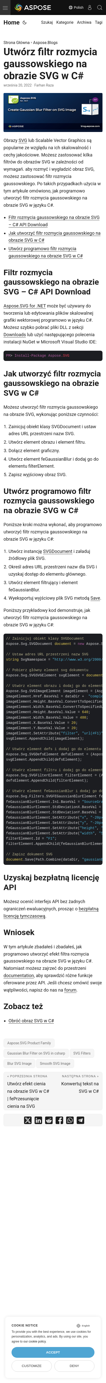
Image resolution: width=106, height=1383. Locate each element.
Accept (53, 1352)
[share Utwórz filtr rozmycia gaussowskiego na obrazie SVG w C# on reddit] (49, 1121)
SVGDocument (57, 551)
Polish (75, 7)
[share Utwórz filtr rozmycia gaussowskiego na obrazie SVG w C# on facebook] (59, 1121)
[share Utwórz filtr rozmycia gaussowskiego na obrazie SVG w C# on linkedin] (38, 1121)
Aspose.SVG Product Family (29, 1043)
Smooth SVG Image (55, 1064)
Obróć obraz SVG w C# (31, 1020)
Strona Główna (17, 42)
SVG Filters (82, 1053)
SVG (23, 140)
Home (12, 22)
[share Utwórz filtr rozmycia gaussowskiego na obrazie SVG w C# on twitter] (28, 1121)
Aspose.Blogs (45, 42)
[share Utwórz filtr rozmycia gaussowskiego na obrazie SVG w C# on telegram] (80, 1121)
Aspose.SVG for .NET (25, 305)
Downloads (15, 334)
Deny (74, 1366)
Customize (32, 1366)
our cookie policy (35, 1341)
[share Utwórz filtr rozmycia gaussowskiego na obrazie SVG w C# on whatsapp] (70, 1121)
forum (70, 990)
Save (95, 598)
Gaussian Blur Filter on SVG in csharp (36, 1053)
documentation (19, 975)
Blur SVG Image (19, 1064)
